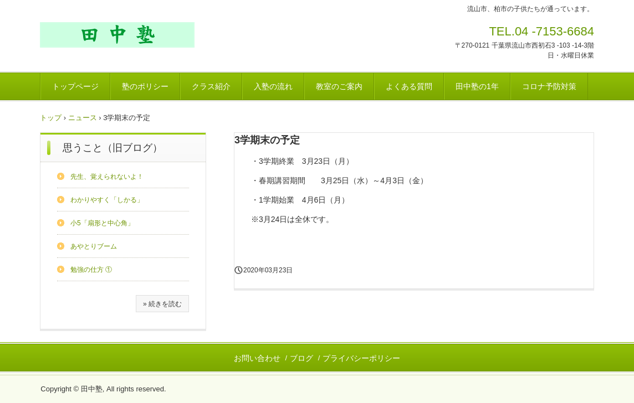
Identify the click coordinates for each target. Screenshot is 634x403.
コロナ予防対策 (549, 86)
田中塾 (117, 35)
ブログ (301, 358)
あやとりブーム (93, 246)
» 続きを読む (162, 304)
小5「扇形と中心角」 (102, 223)
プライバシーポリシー (361, 358)
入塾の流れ (273, 86)
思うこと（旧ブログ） (112, 147)
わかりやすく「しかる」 (107, 200)
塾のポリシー (145, 86)
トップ (51, 117)
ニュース (82, 117)
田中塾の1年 (477, 86)
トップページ (75, 86)
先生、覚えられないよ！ (107, 176)
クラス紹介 (211, 86)
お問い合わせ (257, 358)
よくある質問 (409, 86)
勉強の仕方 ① (91, 269)
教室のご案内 (339, 86)
